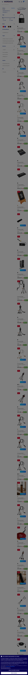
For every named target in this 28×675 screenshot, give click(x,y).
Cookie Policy (8, 666)
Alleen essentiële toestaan (14, 670)
